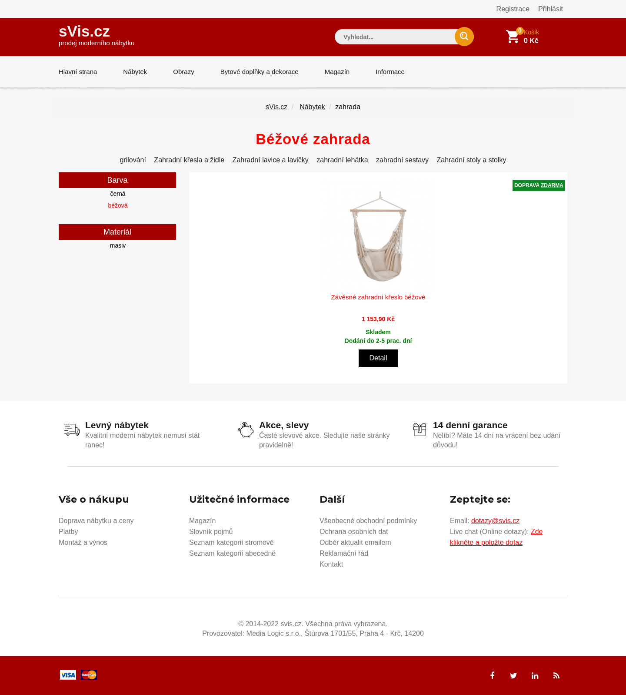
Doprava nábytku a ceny (96, 520)
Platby (68, 531)
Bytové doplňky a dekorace (259, 71)
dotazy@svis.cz (495, 520)
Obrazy (183, 71)
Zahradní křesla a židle (189, 160)
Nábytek (135, 71)
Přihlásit (550, 9)
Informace (390, 71)
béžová (117, 205)
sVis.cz (96, 35)
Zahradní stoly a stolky (471, 160)
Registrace (512, 9)
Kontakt (331, 564)
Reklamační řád (344, 553)
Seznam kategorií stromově (231, 542)
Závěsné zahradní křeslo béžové (378, 297)
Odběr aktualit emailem (355, 542)
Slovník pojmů (211, 531)
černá (117, 193)
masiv (118, 245)
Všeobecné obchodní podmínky (368, 520)
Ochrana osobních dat (354, 531)
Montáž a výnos (83, 542)
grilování (133, 160)
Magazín (337, 71)
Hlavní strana (78, 71)
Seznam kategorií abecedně (232, 553)
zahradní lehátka (342, 160)
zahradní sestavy (402, 160)
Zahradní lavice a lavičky (271, 160)
